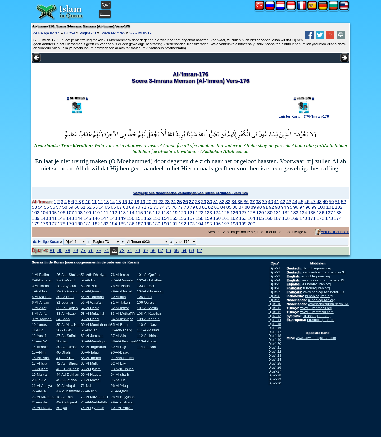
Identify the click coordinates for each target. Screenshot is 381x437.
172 (320, 218)
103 (35, 212)
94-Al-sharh (120, 374)
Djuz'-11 (274, 308)
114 (130, 212)
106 (61, 212)
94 (283, 207)
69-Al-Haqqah (91, 374)
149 (122, 218)
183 (104, 223)
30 (209, 201)
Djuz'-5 (274, 284)
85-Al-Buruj (119, 325)
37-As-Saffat (66, 336)
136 (320, 212)
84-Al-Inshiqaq (122, 319)
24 (173, 201)
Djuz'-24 (274, 359)
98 (307, 207)
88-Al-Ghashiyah (124, 341)
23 (167, 201)
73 (155, 207)
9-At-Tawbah (42, 319)
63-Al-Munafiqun (94, 341)
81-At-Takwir (120, 302)
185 (122, 223)
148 (113, 218)
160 (217, 218)
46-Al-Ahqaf (65, 386)
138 (338, 212)
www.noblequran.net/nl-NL (328, 304)
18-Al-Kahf (40, 369)
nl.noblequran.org (321, 300)
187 (139, 223)
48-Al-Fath (64, 397)
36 (246, 201)
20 (148, 201)
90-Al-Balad (120, 352)
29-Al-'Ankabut (67, 291)
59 (70, 207)
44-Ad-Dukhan (67, 374)
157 (191, 218)
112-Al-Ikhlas (147, 336)
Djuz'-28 (274, 375)
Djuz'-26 (274, 367)
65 (107, 207)
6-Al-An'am (40, 302)
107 (70, 212)
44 (294, 201)
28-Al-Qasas (66, 286)
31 (215, 201)
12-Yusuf (39, 336)
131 (277, 212)
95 (289, 207)
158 (199, 218)
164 (251, 218)
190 (165, 223)
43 (288, 201)
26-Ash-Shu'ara (68, 275)
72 (149, 207)
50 (331, 201)
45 (300, 201)
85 (229, 207)
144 (79, 218)
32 (221, 201)
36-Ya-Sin (64, 330)
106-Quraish (146, 302)
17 (130, 201)
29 (203, 201)
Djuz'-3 (274, 276)
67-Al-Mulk (89, 363)
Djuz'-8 (274, 296)
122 (199, 212)
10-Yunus (39, 325)
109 (87, 212)
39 (264, 201)
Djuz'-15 (274, 324)
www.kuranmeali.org (316, 308)
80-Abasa (118, 297)
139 (35, 218)
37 (252, 201)
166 (269, 218)
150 (130, 218)
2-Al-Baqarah (42, 280)
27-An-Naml (65, 280)
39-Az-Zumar (66, 347)
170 (303, 218)
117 (156, 212)
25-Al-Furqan (42, 408)
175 (35, 223)
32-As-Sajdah (67, 308)
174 (338, 218)
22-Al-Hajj (39, 391)
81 (204, 207)
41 (276, 201)
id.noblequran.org (319, 296)
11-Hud (37, 330)
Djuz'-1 (274, 268)
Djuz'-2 (274, 272)
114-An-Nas (146, 347)
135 (312, 212)
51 (337, 201)
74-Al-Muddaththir (95, 402)
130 (269, 212)
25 (179, 201)
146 (96, 218)
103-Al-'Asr (146, 286)
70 (137, 207)
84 (222, 207)
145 (87, 218)
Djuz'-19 (274, 340)
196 (217, 223)
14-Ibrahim (40, 347)
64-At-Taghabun (93, 347)
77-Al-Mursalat (122, 280)
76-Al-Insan (120, 275)
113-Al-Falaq (147, 341)
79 (192, 207)
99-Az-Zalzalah (122, 402)
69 (131, 207)
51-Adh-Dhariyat (93, 275)
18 (136, 201)
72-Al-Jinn (89, 391)
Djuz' (106, 5)
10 (87, 201)
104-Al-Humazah (150, 291)
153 (156, 218)
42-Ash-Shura (67, 363)
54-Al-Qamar (91, 291)
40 (270, 201)
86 (234, 207)
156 (182, 218)
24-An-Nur (40, 402)
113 (122, 212)
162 (234, 218)
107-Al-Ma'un (147, 308)
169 (294, 218)
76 (174, 207)
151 (139, 218)
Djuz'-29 (274, 379)
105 (53, 212)
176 (44, 223)
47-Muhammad (68, 391)
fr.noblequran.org (316, 288)
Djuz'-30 (274, 383)
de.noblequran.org (317, 268)
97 (301, 207)
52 (343, 201)
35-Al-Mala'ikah (68, 325)
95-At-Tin (118, 380)
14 (112, 201)
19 (142, 201)
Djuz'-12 (274, 312)
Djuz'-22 (274, 352)
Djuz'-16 (274, 328)
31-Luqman (65, 302)
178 (61, 223)
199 (243, 223)
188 (148, 223)
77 (180, 207)
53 (34, 207)
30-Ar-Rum (65, 297)
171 (312, 218)
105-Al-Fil (144, 297)
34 (234, 201)
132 (286, 212)
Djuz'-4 (69, 33)
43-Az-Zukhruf (67, 369)
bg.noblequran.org (321, 320)
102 (339, 207)
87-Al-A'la (118, 336)
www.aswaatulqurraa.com (316, 338)
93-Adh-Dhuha (122, 369)
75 (168, 207)
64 (101, 207)
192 (182, 223)
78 (186, 207)
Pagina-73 (88, 33)
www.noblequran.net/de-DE (324, 272)
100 (321, 207)
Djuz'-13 (274, 316)
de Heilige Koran (46, 33)
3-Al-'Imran (40, 286)
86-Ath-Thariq (121, 330)
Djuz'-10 (274, 304)
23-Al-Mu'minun (44, 397)
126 (234, 212)
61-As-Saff (89, 330)
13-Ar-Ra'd (40, 341)
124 (217, 212)
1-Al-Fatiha (40, 275)
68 (125, 207)
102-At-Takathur (149, 280)
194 (199, 223)
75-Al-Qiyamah (92, 408)
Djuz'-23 (274, 355)
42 (282, 201)
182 (96, 223)
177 (53, 223)
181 (87, 223)
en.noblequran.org (315, 276)
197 (225, 223)
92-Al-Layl (118, 363)
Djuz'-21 (274, 348)
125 (225, 212)
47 (312, 201)
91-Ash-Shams (122, 358)
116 (148, 212)
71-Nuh (86, 386)
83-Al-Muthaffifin (123, 313)
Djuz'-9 (274, 300)
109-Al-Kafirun (148, 319)
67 (119, 207)
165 (260, 218)
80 (198, 207)
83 (216, 207)
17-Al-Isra (39, 363)
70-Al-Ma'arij (90, 380)
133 (294, 212)
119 (174, 212)
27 (191, 201)
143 (70, 218)
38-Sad (62, 341)
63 (95, 207)
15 (118, 201)
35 (240, 201)
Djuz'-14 (274, 320)
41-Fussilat (65, 358)
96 (295, 207)
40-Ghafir (63, 352)
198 (234, 223)
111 (104, 212)
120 (182, 212)
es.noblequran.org (316, 284)
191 (174, 223)
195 (208, 223)
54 (40, 207)
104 (44, 212)
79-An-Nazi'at (121, 291)
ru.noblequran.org (316, 316)
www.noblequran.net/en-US (322, 280)
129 (260, 212)
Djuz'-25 (274, 363)
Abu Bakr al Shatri (335, 232)
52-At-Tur (88, 280)
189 (156, 223)
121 (191, 212)
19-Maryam (40, 374)
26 (185, 201)
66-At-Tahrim (91, 358)
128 (251, 212)
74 (162, 207)
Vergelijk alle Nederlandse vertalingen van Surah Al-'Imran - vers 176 (190, 193)
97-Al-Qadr (119, 391)
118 (165, 212)
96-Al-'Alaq (119, 386)
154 (165, 218)
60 (76, 207)
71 (143, 207)
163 (243, 218)
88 (247, 207)
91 (265, 207)
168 (286, 218)
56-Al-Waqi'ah (92, 302)
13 (106, 201)
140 (44, 218)
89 (253, 207)
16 (124, 201)
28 (197, 201)
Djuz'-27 (274, 371)
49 (325, 201)
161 (225, 218)
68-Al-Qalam (91, 369)
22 (161, 201)
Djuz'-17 (274, 332)
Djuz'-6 (274, 288)
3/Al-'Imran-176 (141, 33)
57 (58, 207)
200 (251, 223)
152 (148, 218)
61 (82, 207)
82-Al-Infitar (120, 308)
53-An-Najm (90, 286)
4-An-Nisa (39, 291)
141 (53, 218)
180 (79, 223)
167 (277, 218)
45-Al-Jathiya (66, 380)
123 (208, 212)
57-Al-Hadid (90, 308)
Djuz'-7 (274, 292)
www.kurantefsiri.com (317, 312)
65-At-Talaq (90, 352)
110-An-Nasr (147, 325)
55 (46, 207)
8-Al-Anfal (39, 313)
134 (303, 212)
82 (210, 207)
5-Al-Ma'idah (41, 297)
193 (191, 223)
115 (139, 212)
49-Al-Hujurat (66, 402)
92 (271, 207)
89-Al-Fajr (118, 347)
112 (113, 212)
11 (94, 201)
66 (113, 207)
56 (52, 207)
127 (243, 212)
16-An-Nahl (40, 358)
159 (208, 218)
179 (70, 223)
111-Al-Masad (148, 330)
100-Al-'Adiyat (122, 408)
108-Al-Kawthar (149, 313)
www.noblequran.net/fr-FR (323, 292)
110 (96, 212)
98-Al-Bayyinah (122, 397)
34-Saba (63, 319)
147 (104, 218)
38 (258, 201)
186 (130, 223)
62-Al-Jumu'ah (92, 336)
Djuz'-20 (274, 344)
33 (227, 201)
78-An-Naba (120, 286)
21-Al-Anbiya (42, 386)
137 (329, 212)
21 (154, 201)
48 (318, 201)
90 (259, 207)
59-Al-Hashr (90, 319)
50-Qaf (61, 408)
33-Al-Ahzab (66, 313)
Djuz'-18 (274, 336)
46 (306, 201)
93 (277, 207)
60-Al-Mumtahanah (96, 325)
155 (174, 218)
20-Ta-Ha (39, 380)
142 (61, 218)
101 (330, 207)
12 (100, 201)
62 (89, 207)
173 (329, 218)
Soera (105, 14)
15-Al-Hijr (39, 352)
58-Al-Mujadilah (93, 313)
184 (113, 223)
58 (64, 207)
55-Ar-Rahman (92, 297)
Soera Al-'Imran (113, 33)
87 (240, 207)
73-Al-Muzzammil (94, 397)
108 (79, 212)
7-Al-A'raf (39, 308)
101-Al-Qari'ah (148, 275)
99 (313, 207)
